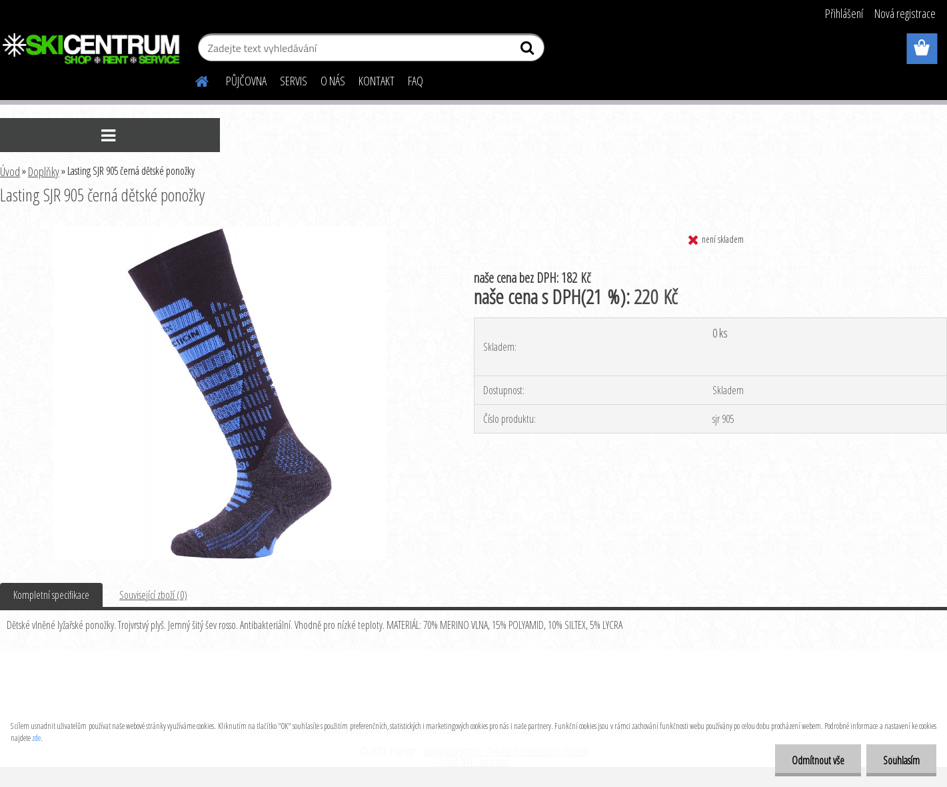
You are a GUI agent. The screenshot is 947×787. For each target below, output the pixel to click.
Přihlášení (844, 13)
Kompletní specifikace (51, 595)
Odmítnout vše (818, 760)
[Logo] (91, 49)
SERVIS (293, 81)
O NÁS (333, 81)
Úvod (10, 171)
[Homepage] (194, 79)
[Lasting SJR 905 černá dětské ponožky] (220, 231)
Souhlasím (901, 760)
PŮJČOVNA (246, 81)
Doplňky (43, 171)
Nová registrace (905, 13)
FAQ (415, 81)
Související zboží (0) (153, 595)
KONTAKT (377, 81)
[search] (529, 50)
